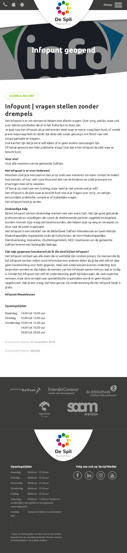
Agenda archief (21, 95)
